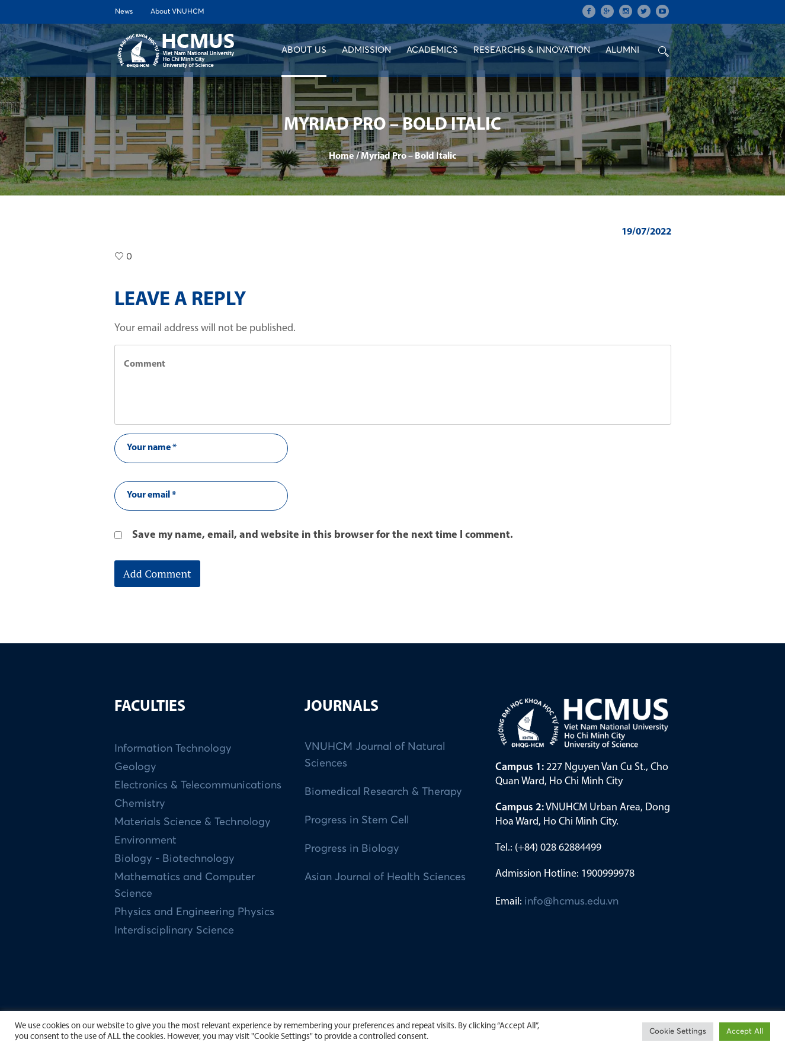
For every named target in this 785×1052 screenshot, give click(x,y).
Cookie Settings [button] (677, 1031)
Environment (145, 840)
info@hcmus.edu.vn (571, 901)
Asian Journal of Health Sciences (385, 877)
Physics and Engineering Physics (194, 912)
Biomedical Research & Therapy (383, 792)
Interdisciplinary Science (174, 930)
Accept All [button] (744, 1031)
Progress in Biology (352, 848)
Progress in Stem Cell (357, 820)
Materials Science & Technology (192, 822)
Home (341, 156)
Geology (135, 767)
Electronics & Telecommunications (197, 785)
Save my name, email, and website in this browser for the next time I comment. (322, 535)
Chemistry (139, 803)
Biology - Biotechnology (174, 859)
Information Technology (173, 748)
